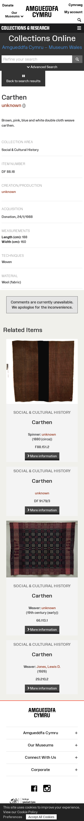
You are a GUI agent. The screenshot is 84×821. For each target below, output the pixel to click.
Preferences (12, 817)
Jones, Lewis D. (48, 666)
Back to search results (23, 78)
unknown (11, 105)
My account (73, 12)
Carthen (42, 422)
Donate (7, 5)
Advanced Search (42, 67)
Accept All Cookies (41, 817)
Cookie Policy (27, 812)
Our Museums (14, 15)
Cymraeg (75, 5)
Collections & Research (25, 28)
